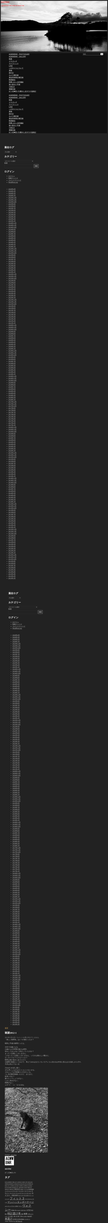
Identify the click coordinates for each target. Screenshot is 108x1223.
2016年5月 (12, 442)
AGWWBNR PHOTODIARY (19, 54)
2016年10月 (12, 431)
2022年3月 (12, 293)
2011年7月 (12, 565)
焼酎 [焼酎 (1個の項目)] (22, 1214)
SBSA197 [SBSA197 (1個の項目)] (11, 1189)
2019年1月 (12, 374)
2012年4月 (12, 546)
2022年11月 (12, 276)
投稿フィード (13, 178)
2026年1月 (12, 195)
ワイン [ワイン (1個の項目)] (20, 1206)
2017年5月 (12, 416)
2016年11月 (12, 429)
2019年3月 (12, 370)
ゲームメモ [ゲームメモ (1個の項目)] (18, 1193)
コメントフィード (14, 180)
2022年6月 (12, 287)
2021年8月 (12, 308)
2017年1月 (12, 425)
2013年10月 (12, 508)
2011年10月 (12, 559)
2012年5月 (12, 544)
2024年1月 (12, 246)
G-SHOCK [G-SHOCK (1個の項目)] (19, 1182)
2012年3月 (12, 548)
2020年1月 (12, 348)
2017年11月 (12, 404)
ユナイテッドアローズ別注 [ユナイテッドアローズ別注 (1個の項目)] (11, 1206)
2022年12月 (12, 274)
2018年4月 (12, 393)
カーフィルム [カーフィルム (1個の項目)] (28, 1191)
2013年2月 (12, 525)
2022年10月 (12, 278)
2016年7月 (12, 438)
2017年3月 (12, 421)
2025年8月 (12, 206)
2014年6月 (12, 491)
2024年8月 (12, 231)
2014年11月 (12, 480)
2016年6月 (12, 440)
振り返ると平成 (14, 84)
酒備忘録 (12, 89)
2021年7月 (12, 310)
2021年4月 (12, 317)
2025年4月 (12, 214)
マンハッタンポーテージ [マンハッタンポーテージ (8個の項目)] (20, 1202)
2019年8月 (12, 359)
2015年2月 (12, 474)
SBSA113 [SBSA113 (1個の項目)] (7, 1189)
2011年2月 (12, 576)
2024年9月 (12, 229)
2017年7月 (12, 412)
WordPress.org (13, 182)
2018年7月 (12, 387)
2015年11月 (12, 455)
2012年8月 (12, 538)
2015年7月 (12, 463)
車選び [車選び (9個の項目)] (8, 1218)
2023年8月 (12, 257)
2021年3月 (12, 319)
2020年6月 (12, 338)
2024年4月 (12, 240)
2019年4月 (12, 368)
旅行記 (11, 73)
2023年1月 (12, 272)
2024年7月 (12, 234)
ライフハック (14, 63)
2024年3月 (12, 242)
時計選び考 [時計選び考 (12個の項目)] (14, 1213)
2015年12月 (12, 453)
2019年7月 (12, 361)
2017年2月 (12, 423)
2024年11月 (12, 225)
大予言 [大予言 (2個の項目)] (28, 1210)
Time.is (12, 87)
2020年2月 (12, 346)
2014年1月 (12, 502)
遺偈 (10, 70)
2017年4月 (12, 419)
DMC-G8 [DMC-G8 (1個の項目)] (14, 1182)
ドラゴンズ (13, 61)
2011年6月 (12, 567)
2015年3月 (12, 472)
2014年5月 (12, 493)
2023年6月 (12, 261)
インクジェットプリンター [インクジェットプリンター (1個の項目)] (11, 1191)
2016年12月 (12, 427)
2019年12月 (12, 351)
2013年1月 (12, 527)
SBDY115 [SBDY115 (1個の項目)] (29, 1187)
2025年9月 (12, 204)
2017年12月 (12, 402)
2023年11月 (12, 251)
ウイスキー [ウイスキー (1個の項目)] (21, 1191)
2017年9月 (12, 408)
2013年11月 (12, 506)
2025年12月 (12, 197)
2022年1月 (12, 297)
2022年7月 (12, 285)
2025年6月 (12, 210)
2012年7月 (12, 540)
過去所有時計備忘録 (16, 77)
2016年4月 (12, 444)
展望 (6, 1028)
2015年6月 (12, 465)
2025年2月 (12, 219)
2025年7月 (12, 208)
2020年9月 (12, 331)
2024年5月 (12, 238)
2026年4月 (12, 189)
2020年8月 (12, 334)
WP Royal (18, 1221)
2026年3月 (12, 191)
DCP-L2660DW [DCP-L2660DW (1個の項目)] (8, 1182)
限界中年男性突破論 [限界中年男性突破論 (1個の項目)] (19, 1219)
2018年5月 (12, 391)
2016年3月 (12, 446)
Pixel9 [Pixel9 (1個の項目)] (25, 1187)
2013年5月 (12, 519)
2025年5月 (12, 212)
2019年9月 (12, 357)
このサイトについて (16, 68)
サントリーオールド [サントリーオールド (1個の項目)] (26, 1193)
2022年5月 (12, 289)
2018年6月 (12, 389)
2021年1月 (12, 323)
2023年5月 (12, 263)
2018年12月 (12, 376)
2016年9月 (12, 434)
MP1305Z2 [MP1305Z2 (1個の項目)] (21, 1187)
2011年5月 (12, 570)
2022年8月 (12, 283)
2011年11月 (12, 557)
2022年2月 (12, 295)
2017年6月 (12, 414)
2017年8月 (12, 410)
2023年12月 (12, 249)
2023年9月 (12, 255)
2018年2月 (12, 397)
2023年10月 (12, 253)
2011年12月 (12, 555)
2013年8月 (12, 512)
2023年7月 (12, 259)
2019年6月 (12, 363)
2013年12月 (12, 504)
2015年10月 (12, 457)
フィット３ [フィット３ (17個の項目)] (17, 1198)
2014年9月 (12, 485)
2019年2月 (12, 372)
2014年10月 (12, 482)
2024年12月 (12, 223)
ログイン (11, 176)
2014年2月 (12, 499)
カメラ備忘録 (14, 75)
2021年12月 (12, 300)
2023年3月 (12, 268)
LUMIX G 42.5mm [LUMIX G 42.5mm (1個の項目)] (14, 1185)
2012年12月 (12, 529)
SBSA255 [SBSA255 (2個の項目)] (17, 1189)
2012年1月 (12, 553)
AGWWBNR (5, 2)
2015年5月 (12, 468)
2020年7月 (12, 336)
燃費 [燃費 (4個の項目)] (25, 1214)
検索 (10, 59)
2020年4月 (12, 342)
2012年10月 (12, 533)
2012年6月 (12, 542)
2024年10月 (12, 227)
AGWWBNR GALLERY (17, 56)
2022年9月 (12, 280)
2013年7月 (12, 514)
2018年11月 (12, 378)
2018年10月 (12, 380)
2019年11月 (12, 353)
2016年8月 (12, 436)
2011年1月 (12, 578)
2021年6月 (12, 312)
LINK (11, 66)
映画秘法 (12, 80)
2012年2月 (12, 550)
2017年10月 (12, 406)
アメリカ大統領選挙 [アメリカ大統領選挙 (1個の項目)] (29, 1189)
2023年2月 (12, 270)
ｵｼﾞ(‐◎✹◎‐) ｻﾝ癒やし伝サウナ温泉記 (22, 91)
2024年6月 (12, 236)
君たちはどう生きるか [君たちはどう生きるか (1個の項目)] (20, 1210)
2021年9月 (12, 306)
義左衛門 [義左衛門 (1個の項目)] (29, 1216)
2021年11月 (12, 302)
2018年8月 (12, 385)
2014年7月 (12, 489)
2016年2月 (12, 448)
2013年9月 (12, 510)
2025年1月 (12, 221)
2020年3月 (12, 344)
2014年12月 (12, 478)
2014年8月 (12, 487)
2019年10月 (12, 355)
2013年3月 (12, 523)
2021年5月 (12, 314)
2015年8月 (12, 461)
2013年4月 (12, 521)
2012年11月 (12, 531)
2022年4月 (12, 291)
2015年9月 (12, 459)
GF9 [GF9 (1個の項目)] (26, 1182)
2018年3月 (12, 395)
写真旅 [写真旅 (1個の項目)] (13, 1210)
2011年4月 (12, 572)
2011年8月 (12, 563)
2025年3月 (12, 217)
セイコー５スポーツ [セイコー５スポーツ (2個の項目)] (24, 1195)
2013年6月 (12, 516)
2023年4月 (12, 266)
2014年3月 (12, 497)
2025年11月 (12, 200)
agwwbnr (13, 1155)
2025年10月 (12, 202)
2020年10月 (12, 329)
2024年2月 (12, 244)
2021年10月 (12, 304)
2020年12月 (12, 325)
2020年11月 (12, 327)
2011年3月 (12, 574)
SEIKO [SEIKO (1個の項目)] (21, 1189)
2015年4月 (12, 470)
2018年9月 (12, 382)
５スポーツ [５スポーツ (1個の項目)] (27, 1219)
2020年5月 (12, 340)
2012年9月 (12, 536)
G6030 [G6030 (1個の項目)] (23, 1182)
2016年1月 (12, 451)
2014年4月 (12, 495)
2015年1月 (12, 476)
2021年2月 (12, 321)
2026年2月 (12, 193)
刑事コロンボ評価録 (16, 82)
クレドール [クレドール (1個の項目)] (12, 1193)
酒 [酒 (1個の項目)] (13, 1219)
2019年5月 (12, 365)
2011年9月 (12, 561)
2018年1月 (12, 399)
